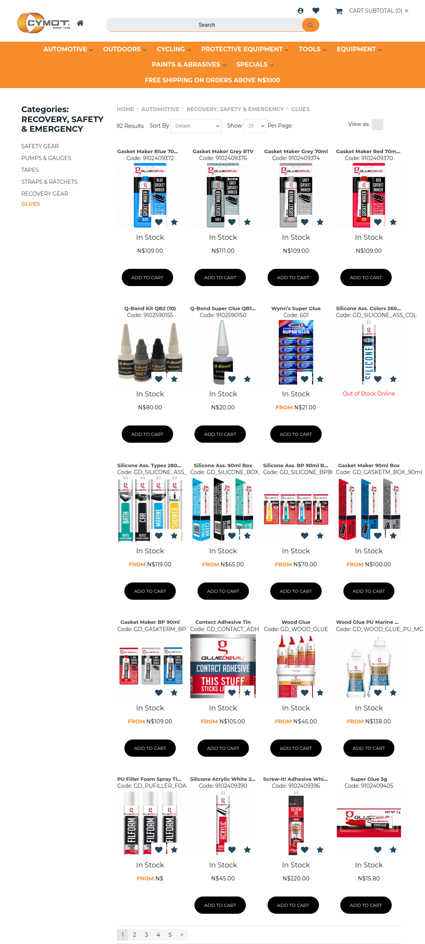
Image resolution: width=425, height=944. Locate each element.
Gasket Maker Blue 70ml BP (153, 151)
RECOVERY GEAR (44, 193)
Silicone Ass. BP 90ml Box (296, 465)
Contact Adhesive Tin (223, 622)
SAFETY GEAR (40, 146)
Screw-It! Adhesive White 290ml (305, 779)
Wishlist (316, 11)
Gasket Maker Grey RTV (223, 151)
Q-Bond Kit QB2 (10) (150, 308)
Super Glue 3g (369, 779)
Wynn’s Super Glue (295, 308)
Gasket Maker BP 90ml (150, 622)
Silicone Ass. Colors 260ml (370, 308)
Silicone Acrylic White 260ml (227, 779)
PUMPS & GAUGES (46, 158)
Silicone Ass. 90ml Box (223, 465)
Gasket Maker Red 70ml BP (371, 151)
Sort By (159, 125)
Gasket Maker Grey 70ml (296, 151)
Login (300, 11)
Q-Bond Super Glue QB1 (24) (226, 308)
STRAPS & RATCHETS (49, 181)
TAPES (30, 170)
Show (234, 125)
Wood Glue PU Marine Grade (373, 622)
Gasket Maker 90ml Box (369, 465)
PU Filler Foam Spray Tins (150, 779)
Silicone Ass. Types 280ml (150, 465)
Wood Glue (295, 622)
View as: (359, 124)
